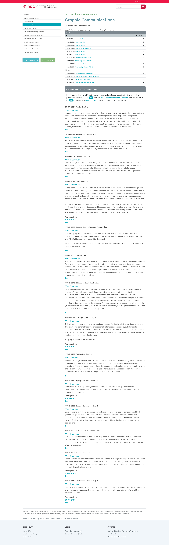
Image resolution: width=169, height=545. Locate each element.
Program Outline (29, 21)
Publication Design (81, 63)
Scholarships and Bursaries (116, 536)
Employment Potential (31, 48)
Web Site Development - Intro (84, 82)
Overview (27, 14)
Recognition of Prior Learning (33, 38)
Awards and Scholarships (31, 41)
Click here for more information (114, 97)
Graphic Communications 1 (83, 47)
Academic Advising (30, 533)
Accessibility (27, 536)
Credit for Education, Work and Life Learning (122, 530)
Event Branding (80, 41)
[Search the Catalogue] (128, 7)
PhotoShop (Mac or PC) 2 (83, 79)
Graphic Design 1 (80, 51)
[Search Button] (143, 7)
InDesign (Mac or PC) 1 (83, 57)
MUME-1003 (70, 346)
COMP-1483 (70, 499)
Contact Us (27, 530)
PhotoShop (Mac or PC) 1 (83, 60)
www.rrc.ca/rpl (91, 100)
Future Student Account (73, 530)
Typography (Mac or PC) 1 (84, 66)
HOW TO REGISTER (31, 59)
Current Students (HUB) (74, 533)
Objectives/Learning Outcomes (33, 34)
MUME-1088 (70, 219)
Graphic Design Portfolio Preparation (87, 75)
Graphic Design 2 (80, 54)
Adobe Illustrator (80, 38)
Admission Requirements (31, 17)
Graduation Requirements (32, 45)
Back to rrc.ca (140, 1)
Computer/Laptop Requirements (34, 31)
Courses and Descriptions (32, 24)
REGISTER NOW (47, 59)
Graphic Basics (80, 44)
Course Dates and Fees (31, 27)
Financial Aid (111, 533)
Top (66, 129)
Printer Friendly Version (31, 52)
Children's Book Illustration (83, 72)
